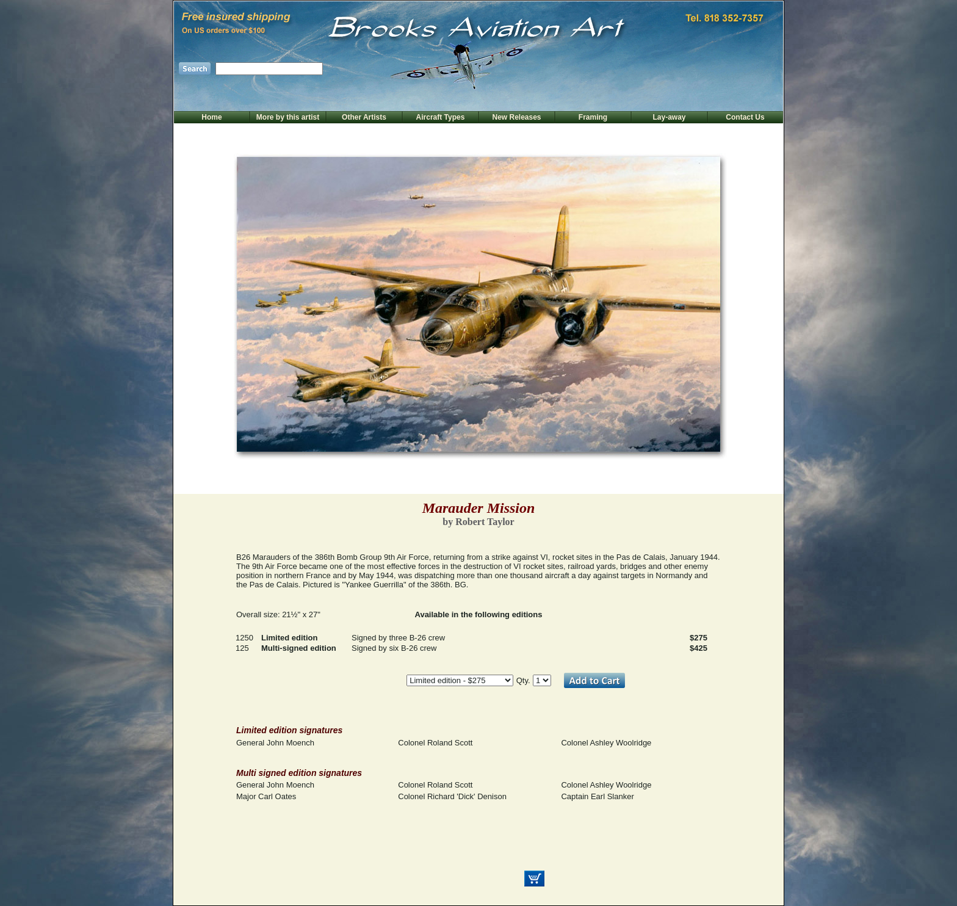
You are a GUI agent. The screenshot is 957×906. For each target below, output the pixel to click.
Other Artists (364, 117)
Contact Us (745, 117)
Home (211, 117)
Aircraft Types (440, 117)
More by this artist (287, 117)
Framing (593, 117)
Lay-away (668, 117)
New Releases (516, 117)
